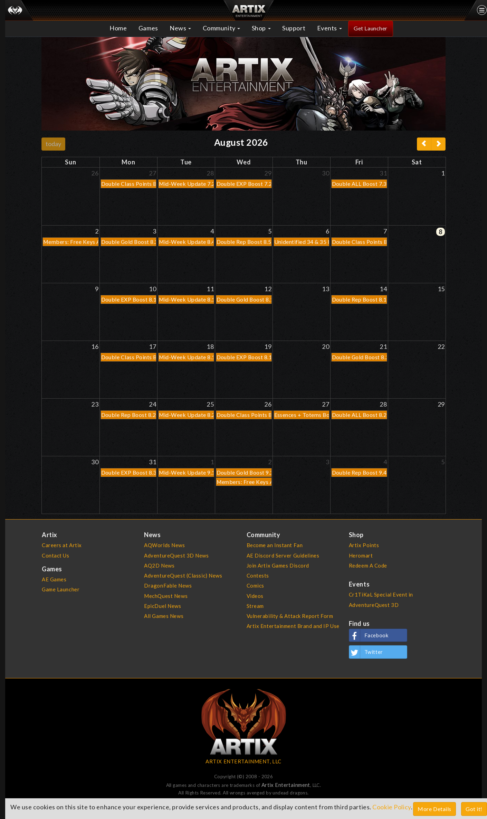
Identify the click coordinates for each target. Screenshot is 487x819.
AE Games (54, 579)
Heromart (361, 555)
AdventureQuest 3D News (176, 555)
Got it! (474, 809)
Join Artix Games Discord (278, 565)
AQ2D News (159, 565)
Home (118, 28)
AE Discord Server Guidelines (283, 555)
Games (148, 28)
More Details (434, 809)
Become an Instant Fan (275, 545)
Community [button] (221, 28)
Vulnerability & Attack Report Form (290, 616)
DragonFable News (168, 585)
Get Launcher (371, 28)
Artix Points (364, 545)
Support (293, 28)
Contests (258, 575)
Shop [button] (261, 28)
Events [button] (329, 28)
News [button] (180, 28)
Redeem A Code (368, 565)
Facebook (369, 635)
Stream (255, 606)
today (53, 143)
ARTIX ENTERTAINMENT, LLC (243, 761)
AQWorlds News (164, 545)
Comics (255, 585)
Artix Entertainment (285, 785)
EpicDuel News (162, 606)
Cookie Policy (391, 807)
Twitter (366, 652)
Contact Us (55, 555)
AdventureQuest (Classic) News (183, 575)
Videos (255, 596)
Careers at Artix (62, 545)
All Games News (163, 616)
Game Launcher (60, 589)
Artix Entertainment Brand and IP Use (293, 626)
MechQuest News (166, 596)
